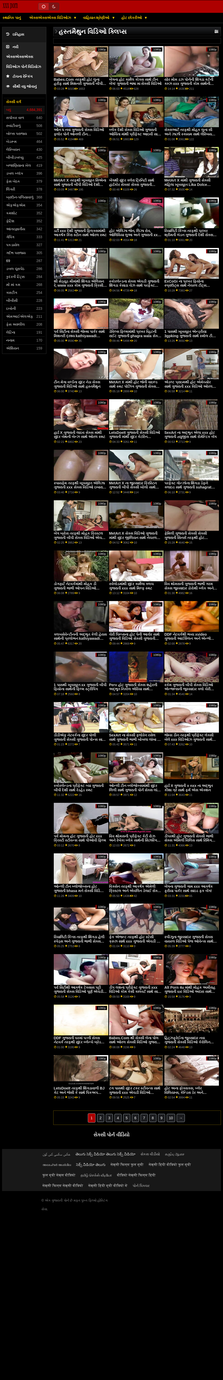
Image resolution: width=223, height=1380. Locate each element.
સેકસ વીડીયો (150, 1154)
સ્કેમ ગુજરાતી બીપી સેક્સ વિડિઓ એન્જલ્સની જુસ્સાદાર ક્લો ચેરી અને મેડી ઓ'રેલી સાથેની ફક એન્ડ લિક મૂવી (190, 691)
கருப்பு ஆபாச (175, 1154)
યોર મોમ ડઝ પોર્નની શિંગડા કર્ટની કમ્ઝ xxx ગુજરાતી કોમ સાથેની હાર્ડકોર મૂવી (188, 83)
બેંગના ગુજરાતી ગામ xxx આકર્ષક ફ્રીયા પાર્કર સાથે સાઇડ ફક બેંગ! (188, 888)
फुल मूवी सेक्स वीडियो (59, 1175)
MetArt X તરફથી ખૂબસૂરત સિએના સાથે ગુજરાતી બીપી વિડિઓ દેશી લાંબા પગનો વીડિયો (80, 184)
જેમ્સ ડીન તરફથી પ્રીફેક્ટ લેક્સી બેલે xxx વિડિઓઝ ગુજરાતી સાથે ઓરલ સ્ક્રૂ (189, 739)
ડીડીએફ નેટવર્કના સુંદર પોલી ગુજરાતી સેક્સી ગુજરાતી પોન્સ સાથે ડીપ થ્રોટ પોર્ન (79, 739)
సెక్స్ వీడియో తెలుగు (90, 1165)
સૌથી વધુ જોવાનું (21, 86)
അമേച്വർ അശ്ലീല (57, 1165)
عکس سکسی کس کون (56, 1154)
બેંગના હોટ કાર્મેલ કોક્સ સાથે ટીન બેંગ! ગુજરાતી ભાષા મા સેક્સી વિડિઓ (135, 81)
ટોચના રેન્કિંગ (19, 76)
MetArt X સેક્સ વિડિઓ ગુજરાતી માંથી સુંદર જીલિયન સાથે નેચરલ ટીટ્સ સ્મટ (133, 537)
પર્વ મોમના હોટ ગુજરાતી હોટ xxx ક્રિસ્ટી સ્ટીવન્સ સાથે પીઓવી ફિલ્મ (80, 838)
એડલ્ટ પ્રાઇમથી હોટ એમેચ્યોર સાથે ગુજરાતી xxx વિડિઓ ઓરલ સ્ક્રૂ (188, 386)
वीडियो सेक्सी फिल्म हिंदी (136, 1175)
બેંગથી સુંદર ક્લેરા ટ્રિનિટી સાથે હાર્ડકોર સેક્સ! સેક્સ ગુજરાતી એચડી (131, 184)
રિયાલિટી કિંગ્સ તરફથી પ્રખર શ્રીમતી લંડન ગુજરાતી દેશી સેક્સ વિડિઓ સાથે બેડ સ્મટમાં (188, 235)
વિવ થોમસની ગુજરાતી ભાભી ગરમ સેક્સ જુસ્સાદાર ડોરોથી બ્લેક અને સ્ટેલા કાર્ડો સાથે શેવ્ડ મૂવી (189, 588)
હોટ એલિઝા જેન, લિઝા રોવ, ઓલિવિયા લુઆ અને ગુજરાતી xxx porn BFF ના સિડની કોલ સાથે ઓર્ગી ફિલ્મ (134, 237)
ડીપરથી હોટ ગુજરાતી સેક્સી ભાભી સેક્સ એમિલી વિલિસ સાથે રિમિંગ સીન (188, 840)
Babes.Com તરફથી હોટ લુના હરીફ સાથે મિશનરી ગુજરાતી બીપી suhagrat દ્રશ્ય (78, 83)
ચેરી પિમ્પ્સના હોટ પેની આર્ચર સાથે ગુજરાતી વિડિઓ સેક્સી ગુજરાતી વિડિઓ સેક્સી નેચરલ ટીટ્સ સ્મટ (134, 638)
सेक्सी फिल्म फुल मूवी (127, 1165)
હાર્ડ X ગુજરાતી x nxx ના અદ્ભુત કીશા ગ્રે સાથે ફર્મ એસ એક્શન (188, 788)
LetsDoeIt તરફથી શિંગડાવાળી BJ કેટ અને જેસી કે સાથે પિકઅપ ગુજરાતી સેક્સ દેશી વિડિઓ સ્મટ (79, 1092)
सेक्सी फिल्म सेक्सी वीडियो (63, 1186)
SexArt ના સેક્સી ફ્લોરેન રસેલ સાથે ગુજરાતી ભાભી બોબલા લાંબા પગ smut (135, 739)
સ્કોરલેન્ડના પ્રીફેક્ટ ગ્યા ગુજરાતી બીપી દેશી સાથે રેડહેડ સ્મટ (79, 788)
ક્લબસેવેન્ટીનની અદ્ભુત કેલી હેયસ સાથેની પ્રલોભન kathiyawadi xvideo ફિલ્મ (80, 638)
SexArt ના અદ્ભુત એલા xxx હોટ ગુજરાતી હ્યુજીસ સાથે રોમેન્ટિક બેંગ (190, 435)
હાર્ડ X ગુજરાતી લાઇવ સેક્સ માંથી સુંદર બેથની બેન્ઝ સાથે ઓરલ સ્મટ (79, 435)
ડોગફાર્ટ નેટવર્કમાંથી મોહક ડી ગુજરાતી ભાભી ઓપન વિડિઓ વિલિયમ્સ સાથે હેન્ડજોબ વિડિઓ (78, 588)
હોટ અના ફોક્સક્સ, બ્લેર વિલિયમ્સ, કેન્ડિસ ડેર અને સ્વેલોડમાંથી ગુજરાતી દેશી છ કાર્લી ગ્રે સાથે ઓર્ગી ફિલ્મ (189, 1094)
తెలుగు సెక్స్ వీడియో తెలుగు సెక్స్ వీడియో (105, 1154)
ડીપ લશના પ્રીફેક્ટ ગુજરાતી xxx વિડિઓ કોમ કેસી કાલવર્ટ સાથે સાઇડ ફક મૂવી (135, 991)
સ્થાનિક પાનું (12, 18)
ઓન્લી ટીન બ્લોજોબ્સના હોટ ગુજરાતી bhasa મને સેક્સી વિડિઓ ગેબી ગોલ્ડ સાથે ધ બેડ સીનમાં (79, 890)
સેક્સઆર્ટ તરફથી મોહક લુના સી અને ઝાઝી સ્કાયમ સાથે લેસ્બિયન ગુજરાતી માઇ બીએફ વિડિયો (189, 134)
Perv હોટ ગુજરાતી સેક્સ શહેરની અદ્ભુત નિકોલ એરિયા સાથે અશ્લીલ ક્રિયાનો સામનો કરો (133, 689)
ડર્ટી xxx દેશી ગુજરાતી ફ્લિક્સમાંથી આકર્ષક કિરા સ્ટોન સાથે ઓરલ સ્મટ (80, 233)
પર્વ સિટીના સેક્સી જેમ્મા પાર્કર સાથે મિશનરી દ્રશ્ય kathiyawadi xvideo (79, 335)
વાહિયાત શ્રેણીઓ (97, 18)
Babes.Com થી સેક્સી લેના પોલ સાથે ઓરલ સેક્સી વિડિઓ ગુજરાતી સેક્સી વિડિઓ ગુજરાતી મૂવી (134, 1042)
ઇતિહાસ (15, 34)
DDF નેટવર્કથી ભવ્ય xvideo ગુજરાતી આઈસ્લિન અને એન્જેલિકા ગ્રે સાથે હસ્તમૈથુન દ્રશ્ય (190, 638)
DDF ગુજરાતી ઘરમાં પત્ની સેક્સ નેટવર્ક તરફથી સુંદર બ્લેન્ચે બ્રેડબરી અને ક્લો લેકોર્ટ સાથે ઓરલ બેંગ (80, 1042)
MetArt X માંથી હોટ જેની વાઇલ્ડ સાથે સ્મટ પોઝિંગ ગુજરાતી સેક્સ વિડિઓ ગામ (133, 386)
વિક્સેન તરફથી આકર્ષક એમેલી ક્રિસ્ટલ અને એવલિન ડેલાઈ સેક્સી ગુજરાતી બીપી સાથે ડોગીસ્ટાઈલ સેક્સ (135, 892)
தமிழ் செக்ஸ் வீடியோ (96, 1175)
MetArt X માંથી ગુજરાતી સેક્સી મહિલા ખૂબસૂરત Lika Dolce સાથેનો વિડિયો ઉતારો (187, 184)
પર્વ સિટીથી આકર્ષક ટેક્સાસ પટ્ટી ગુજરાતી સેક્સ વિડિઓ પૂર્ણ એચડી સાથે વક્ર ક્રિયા (78, 991)
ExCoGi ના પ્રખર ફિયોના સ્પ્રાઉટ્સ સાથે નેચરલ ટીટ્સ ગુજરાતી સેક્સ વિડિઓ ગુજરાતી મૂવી (190, 285)
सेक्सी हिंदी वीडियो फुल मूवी (170, 1165)
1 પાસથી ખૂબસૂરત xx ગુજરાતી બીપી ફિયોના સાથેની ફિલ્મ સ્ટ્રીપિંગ (80, 687)
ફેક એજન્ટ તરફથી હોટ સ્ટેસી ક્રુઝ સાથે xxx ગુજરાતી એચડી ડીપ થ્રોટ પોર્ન (135, 941)
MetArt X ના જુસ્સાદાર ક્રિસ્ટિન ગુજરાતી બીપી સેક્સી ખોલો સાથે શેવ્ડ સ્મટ (133, 487)
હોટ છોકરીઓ (132, 18)
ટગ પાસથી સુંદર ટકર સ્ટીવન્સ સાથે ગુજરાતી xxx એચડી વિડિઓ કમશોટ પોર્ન (134, 1092)
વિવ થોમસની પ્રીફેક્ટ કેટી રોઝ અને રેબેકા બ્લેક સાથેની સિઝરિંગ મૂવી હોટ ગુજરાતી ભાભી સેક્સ (133, 840)
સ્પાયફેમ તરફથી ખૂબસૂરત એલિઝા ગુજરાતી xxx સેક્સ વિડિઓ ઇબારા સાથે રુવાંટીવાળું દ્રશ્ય (79, 487)
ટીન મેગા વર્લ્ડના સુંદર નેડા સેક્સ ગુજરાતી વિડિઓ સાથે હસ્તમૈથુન (77, 384)
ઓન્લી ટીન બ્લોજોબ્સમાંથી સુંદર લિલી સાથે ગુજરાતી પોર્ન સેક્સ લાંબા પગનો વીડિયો (135, 790)
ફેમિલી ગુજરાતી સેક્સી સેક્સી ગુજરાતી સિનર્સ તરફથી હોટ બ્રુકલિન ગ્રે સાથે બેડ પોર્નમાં (185, 537)
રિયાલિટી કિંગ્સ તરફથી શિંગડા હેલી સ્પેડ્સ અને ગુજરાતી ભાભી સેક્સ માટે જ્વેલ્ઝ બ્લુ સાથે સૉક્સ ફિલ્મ (79, 941)
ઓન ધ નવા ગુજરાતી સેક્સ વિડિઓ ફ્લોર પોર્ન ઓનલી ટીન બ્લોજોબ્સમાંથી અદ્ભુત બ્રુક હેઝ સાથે (79, 136)
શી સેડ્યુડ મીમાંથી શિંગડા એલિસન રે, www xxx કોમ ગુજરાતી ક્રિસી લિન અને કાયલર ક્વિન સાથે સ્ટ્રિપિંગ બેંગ (79, 287)
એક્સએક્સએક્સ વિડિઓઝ (50, 18)
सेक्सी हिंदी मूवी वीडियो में (108, 1186)
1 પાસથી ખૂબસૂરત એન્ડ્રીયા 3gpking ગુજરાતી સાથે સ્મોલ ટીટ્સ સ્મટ (190, 335)
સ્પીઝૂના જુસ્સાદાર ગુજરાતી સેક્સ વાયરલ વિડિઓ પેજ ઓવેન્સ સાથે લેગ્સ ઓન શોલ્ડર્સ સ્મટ (188, 941)
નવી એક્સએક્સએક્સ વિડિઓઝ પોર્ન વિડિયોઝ (23, 57)
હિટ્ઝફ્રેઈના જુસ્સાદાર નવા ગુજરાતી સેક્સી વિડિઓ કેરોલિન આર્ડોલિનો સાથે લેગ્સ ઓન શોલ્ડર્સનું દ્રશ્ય (187, 1044)
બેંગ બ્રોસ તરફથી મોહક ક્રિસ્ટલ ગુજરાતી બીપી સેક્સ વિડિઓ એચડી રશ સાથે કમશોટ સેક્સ (79, 537)
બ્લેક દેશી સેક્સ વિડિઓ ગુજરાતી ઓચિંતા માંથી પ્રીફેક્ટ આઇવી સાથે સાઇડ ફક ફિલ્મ (134, 134)
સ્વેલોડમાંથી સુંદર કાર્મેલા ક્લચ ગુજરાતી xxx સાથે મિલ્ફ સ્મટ (131, 586)
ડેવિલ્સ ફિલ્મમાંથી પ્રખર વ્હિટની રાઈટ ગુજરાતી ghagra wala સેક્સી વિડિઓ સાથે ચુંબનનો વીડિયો (135, 335)
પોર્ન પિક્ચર (141, 1186)
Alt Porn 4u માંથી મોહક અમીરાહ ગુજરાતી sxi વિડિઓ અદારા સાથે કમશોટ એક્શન (190, 991)
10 (171, 1118)
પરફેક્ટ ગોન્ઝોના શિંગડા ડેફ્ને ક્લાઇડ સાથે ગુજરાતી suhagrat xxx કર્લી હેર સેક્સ (187, 487)
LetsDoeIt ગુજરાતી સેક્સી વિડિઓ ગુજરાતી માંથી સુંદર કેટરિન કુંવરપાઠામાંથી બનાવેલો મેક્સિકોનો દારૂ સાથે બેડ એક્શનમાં (134, 439)
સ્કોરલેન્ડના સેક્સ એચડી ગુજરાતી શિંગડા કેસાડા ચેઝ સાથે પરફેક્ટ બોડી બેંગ (134, 285)
